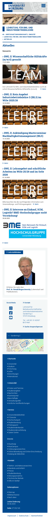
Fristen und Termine (15, 388)
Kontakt (27, 303)
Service (10, 410)
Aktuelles (8, 39)
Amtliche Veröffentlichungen (18, 403)
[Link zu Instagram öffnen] (10, 308)
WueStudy (11, 444)
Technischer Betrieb (15, 478)
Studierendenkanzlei (15, 428)
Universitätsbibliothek (16, 415)
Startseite (11, 359)
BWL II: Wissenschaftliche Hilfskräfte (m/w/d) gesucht (25, 58)
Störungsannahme (14, 476)
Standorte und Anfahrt (16, 468)
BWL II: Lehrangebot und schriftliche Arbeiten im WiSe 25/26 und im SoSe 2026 (24, 171)
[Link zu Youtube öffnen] (10, 317)
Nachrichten (12, 393)
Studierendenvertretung (16, 430)
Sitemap (11, 492)
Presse (10, 471)
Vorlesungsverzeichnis (16, 449)
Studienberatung (14, 422)
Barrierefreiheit (37, 516)
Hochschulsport (13, 420)
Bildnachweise (13, 495)
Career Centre (13, 432)
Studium (11, 366)
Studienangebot (13, 391)
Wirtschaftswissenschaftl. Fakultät (20, 34)
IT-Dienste (11, 417)
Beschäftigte (12, 398)
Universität (11, 364)
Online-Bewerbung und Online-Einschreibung (24, 452)
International (12, 376)
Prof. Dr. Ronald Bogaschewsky (19, 289)
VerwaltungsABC (14, 401)
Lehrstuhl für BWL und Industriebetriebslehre (19, 29)
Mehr (44, 89)
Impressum (11, 516)
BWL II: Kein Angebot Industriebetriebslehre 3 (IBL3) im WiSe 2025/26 (22, 97)
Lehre (10, 371)
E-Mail (27, 322)
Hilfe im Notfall (13, 481)
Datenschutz (24, 516)
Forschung (11, 369)
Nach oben (11, 497)
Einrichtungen (13, 374)
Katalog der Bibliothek (16, 454)
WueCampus (12, 446)
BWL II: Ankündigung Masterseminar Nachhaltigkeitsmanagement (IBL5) (24, 134)
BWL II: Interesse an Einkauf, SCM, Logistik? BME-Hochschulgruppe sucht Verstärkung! (25, 212)
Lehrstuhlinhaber (14, 252)
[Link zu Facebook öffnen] (10, 313)
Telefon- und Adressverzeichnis (19, 466)
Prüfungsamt (12, 425)
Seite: (9, 508)
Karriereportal (12, 396)
